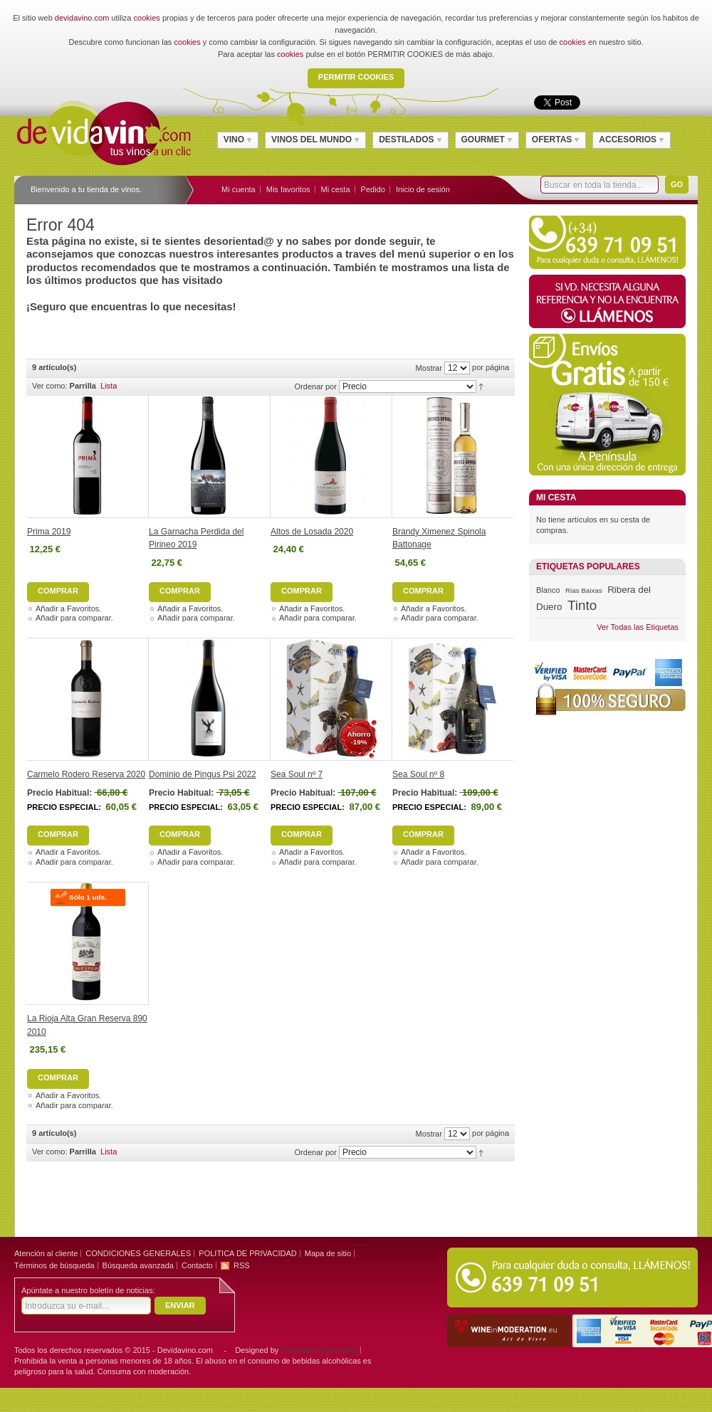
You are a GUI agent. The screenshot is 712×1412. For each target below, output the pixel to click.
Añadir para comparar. (74, 617)
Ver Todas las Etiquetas (638, 627)
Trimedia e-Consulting (319, 1350)
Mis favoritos (288, 189)
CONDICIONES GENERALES (138, 1253)
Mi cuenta (238, 189)
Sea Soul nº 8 (418, 774)
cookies (147, 18)
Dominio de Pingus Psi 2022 (202, 774)
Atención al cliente (46, 1253)
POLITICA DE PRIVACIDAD (247, 1253)
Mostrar (429, 368)
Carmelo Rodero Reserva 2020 (86, 774)
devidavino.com (82, 18)
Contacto (197, 1265)
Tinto (582, 605)
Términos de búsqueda (54, 1265)
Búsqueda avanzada (138, 1265)
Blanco (548, 590)
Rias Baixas (583, 590)
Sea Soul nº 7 (297, 774)
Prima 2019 (48, 532)
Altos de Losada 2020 (312, 532)
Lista (108, 385)
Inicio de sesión (423, 189)
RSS (242, 1265)
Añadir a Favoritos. (68, 608)
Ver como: (50, 385)
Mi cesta (335, 189)
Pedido (373, 189)
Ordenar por (316, 386)
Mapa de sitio (328, 1253)
